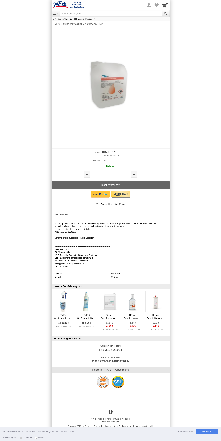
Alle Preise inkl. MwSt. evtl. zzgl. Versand (111, 419)
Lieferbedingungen (110, 422)
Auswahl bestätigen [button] (185, 431)
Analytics (41, 438)
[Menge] (110, 174)
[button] (100, 194)
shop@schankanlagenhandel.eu (110, 360)
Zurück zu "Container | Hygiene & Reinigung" (75, 19)
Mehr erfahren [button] (70, 431)
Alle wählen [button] (206, 431)
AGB (109, 369)
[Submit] (166, 13)
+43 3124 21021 (110, 350)
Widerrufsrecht (122, 369)
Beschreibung (61, 215)
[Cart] (165, 5)
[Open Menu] (55, 13)
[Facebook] (111, 412)
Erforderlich (27, 438)
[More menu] (148, 5)
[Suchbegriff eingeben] (111, 13)
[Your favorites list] (156, 5)
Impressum (97, 369)
